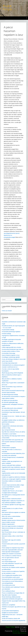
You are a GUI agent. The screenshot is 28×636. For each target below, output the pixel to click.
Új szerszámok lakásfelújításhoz (10, 610)
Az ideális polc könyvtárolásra (10, 400)
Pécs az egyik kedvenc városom (10, 557)
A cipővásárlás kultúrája (8, 329)
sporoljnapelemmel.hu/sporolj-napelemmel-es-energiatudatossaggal (12, 235)
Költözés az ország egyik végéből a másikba (13, 479)
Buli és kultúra (5, 424)
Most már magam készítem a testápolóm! (13, 526)
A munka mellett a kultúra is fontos (11, 351)
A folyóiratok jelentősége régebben (11, 331)
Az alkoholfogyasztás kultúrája (10, 394)
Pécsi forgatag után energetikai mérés (12, 575)
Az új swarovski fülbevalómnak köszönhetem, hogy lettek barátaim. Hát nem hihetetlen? (13, 412)
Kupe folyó (7, 7)
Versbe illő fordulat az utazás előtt (11, 618)
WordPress (16, 631)
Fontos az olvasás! (7, 310)
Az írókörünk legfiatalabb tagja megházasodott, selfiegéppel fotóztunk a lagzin (12, 404)
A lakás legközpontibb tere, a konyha (11, 347)
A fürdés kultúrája (6, 333)
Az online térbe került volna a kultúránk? (12, 408)
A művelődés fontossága (8, 353)
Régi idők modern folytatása (9, 595)
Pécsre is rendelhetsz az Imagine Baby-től (13, 593)
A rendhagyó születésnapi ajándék (11, 357)
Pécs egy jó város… (7, 559)
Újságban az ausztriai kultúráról (10, 612)
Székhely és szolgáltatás (8, 605)
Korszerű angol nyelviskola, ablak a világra (13, 485)
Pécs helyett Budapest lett (9, 561)
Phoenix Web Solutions (20, 633)
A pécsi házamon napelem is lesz (10, 355)
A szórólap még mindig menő (9, 363)
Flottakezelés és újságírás (9, 447)
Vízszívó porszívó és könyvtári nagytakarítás (13, 620)
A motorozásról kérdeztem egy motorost (12, 349)
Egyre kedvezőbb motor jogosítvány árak (12, 439)
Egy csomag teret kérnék (8, 430)
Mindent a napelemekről (8, 524)
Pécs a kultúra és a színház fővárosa (11, 555)
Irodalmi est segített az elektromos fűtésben (13, 477)
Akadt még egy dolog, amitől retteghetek (12, 373)
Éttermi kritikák (6, 445)
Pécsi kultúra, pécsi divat (8, 585)
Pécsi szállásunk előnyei (8, 591)
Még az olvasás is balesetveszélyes (11, 498)
